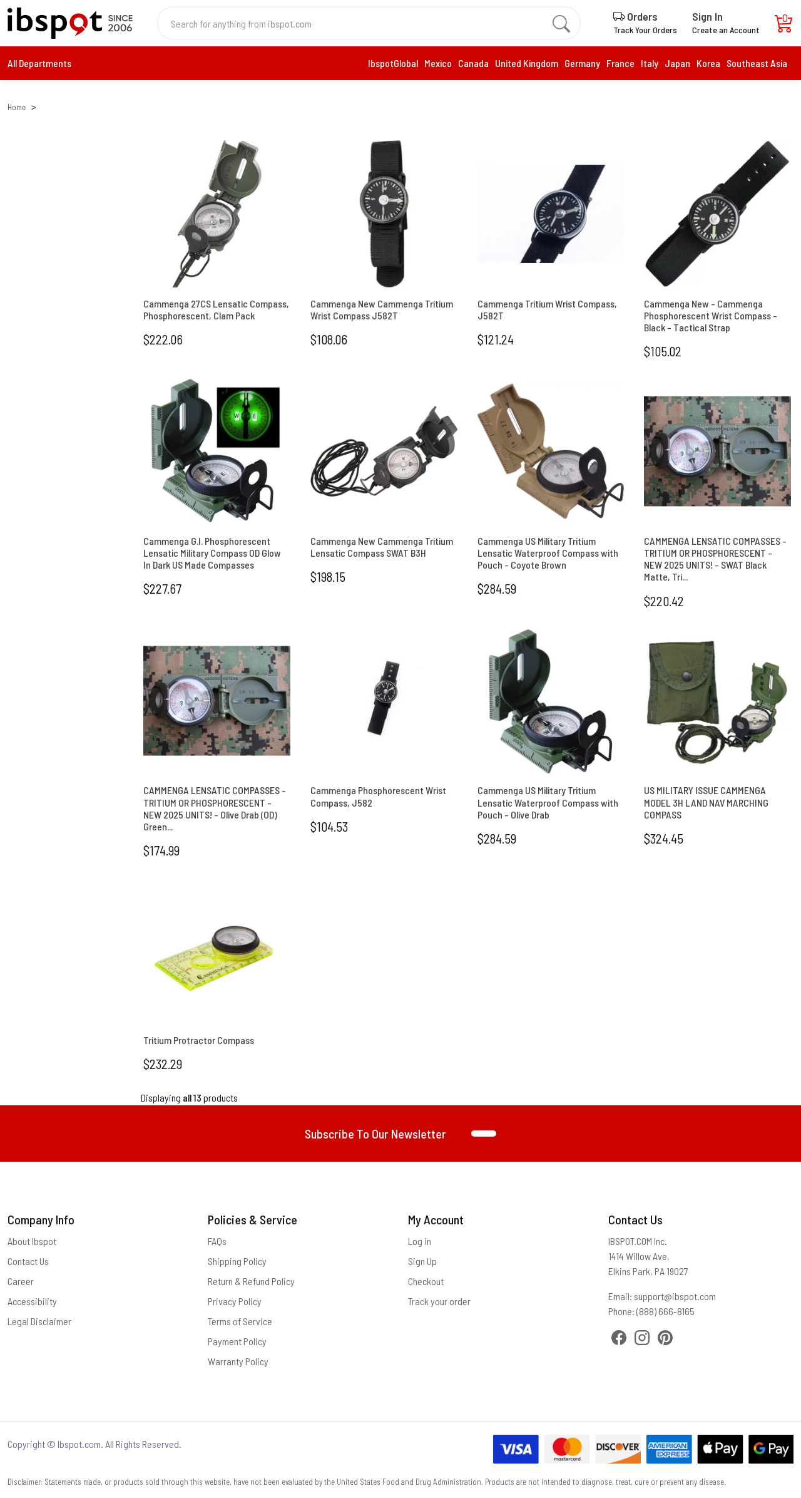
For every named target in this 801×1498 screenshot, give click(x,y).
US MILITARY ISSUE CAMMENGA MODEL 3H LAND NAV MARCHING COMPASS (706, 802)
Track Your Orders (645, 29)
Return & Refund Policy (251, 1281)
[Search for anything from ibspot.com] (362, 23)
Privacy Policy (235, 1301)
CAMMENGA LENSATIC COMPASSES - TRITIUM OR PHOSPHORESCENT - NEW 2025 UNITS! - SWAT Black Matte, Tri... (715, 559)
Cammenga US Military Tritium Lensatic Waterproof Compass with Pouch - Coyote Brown (547, 553)
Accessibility (32, 1301)
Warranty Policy (238, 1361)
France (620, 63)
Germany (582, 63)
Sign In (707, 16)
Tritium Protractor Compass (198, 1040)
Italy (649, 63)
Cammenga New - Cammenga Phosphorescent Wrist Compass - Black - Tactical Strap (710, 315)
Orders (635, 16)
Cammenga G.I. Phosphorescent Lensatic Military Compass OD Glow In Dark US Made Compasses (212, 553)
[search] (561, 23)
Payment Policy (237, 1341)
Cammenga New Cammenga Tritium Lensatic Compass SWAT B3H (381, 547)
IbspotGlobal (393, 63)
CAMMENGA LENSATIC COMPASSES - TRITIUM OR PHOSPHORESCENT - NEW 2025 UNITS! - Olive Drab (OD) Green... (214, 808)
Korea (708, 63)
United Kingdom (526, 63)
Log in (419, 1241)
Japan (677, 63)
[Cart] (784, 27)
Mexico (438, 63)
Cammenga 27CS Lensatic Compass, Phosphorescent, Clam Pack (216, 309)
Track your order (439, 1301)
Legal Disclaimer (39, 1321)
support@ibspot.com (675, 1296)
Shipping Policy (237, 1261)
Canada (473, 63)
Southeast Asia (757, 63)
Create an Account (726, 29)
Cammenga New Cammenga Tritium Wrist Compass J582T (381, 309)
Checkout (426, 1281)
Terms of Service (240, 1321)
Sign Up (422, 1261)
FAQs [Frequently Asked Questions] (217, 1241)
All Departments (39, 63)
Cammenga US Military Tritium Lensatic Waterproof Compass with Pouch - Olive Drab (547, 802)
